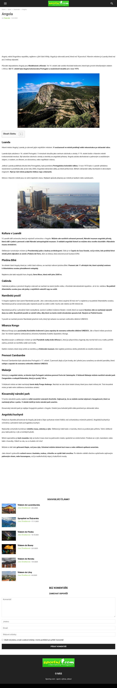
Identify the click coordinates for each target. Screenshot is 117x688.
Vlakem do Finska (26, 532)
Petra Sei (7, 18)
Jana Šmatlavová (24, 508)
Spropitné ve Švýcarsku (28, 518)
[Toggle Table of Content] (19, 134)
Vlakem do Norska (26, 559)
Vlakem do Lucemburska (29, 505)
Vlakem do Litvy (25, 572)
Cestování (17, 9)
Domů (4, 9)
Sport (9, 9)
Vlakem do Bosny (25, 545)
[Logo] (58, 666)
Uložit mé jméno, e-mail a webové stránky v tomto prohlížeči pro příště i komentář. (34, 640)
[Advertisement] (21, 37)
